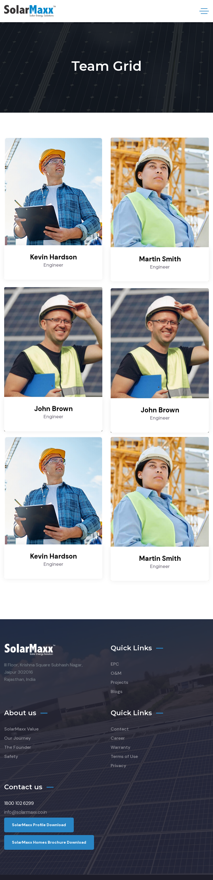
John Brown (53, 403)
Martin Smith (160, 259)
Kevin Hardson (53, 257)
